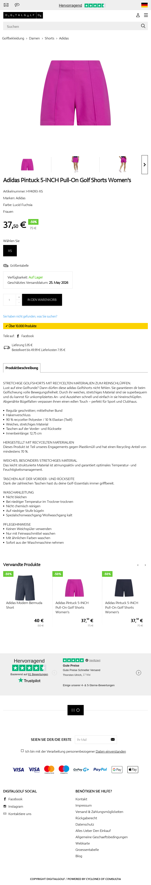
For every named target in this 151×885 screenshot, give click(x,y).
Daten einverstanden (111, 751)
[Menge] (12, 300)
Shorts (49, 38)
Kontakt (81, 799)
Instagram (15, 806)
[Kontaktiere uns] (6, 5)
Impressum (84, 805)
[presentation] (145, 164)
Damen (34, 38)
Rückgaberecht (86, 818)
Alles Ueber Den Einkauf (93, 830)
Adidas (64, 38)
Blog (79, 856)
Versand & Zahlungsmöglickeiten (99, 811)
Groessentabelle (87, 849)
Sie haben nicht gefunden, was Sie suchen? (30, 316)
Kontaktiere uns (19, 813)
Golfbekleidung (13, 38)
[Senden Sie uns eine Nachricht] (17, 5)
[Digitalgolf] (76, 710)
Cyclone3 (93, 879)
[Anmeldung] (138, 15)
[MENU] (146, 15)
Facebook (27, 336)
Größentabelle (16, 265)
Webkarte (83, 843)
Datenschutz (85, 824)
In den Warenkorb (42, 300)
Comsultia (113, 879)
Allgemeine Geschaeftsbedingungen (102, 837)
